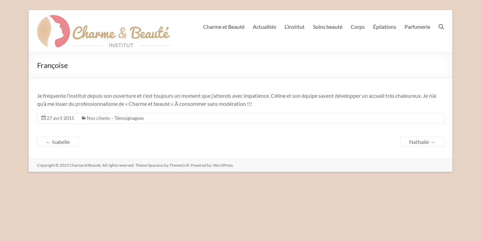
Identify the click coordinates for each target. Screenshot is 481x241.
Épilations (384, 26)
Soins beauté (327, 26)
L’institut (295, 26)
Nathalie (422, 142)
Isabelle (58, 142)
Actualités (264, 26)
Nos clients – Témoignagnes (115, 118)
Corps (358, 26)
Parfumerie (417, 26)
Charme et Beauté (224, 26)
